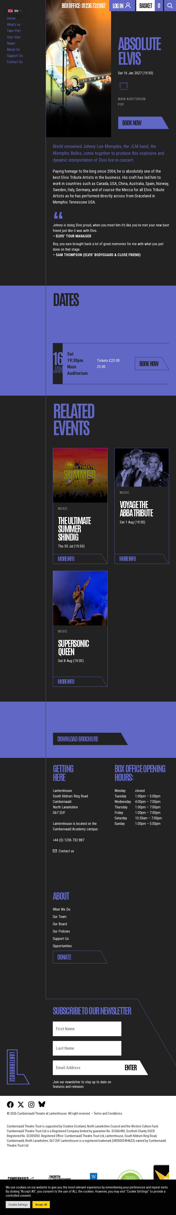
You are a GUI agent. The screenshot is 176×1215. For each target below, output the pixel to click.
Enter (130, 1067)
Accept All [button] (41, 1204)
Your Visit (13, 37)
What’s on (13, 24)
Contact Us (15, 62)
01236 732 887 (93, 5)
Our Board (60, 924)
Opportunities (62, 946)
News (11, 43)
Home (11, 18)
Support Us (15, 56)
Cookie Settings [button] (17, 1204)
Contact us (66, 851)
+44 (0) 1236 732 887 (68, 840)
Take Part (14, 31)
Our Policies (61, 931)
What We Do (61, 909)
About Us (13, 49)
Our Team (60, 917)
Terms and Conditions (108, 1113)
